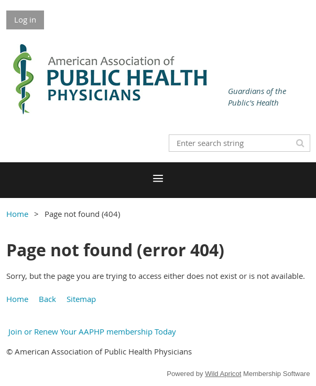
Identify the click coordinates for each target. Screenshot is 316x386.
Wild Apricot (223, 374)
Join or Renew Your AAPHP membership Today (91, 331)
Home (17, 213)
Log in (25, 19)
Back (47, 299)
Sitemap (81, 299)
